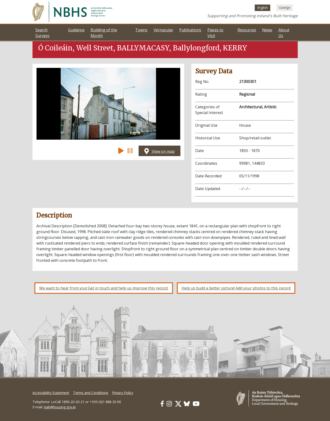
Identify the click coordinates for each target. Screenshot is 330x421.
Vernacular (163, 30)
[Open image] (108, 104)
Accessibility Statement (50, 392)
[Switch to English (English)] (262, 8)
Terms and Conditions (90, 392)
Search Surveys (42, 32)
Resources (247, 30)
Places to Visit (215, 32)
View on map (159, 151)
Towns (141, 30)
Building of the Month (104, 32)
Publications (190, 30)
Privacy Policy (122, 392)
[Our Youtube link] (196, 403)
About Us (283, 32)
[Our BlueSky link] (187, 403)
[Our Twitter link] (178, 403)
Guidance (76, 30)
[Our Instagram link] (169, 403)
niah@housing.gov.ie (60, 407)
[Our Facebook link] (162, 403)
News (267, 30)
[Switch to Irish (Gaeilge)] (284, 8)
